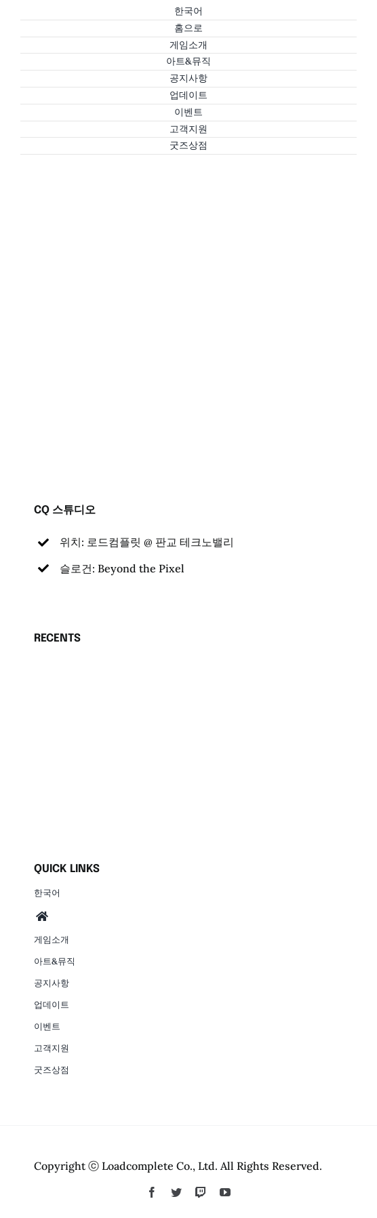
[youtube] (225, 1192)
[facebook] (151, 1192)
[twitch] (200, 1192)
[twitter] (176, 1192)
